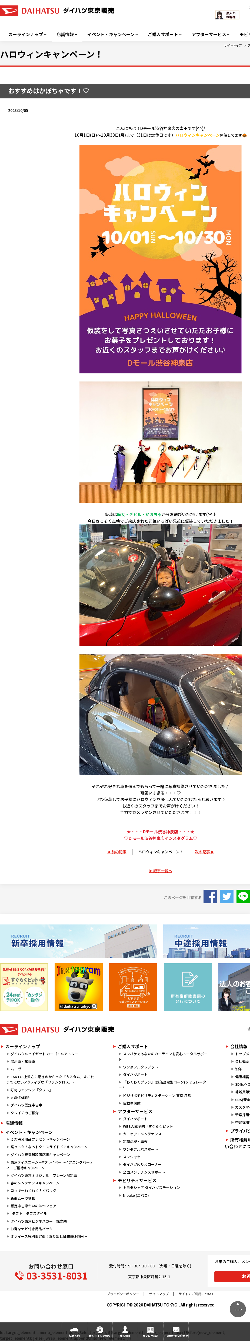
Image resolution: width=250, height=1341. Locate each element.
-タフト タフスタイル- (29, 1213)
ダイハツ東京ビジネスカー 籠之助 (39, 1221)
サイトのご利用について (196, 1293)
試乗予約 (74, 1336)
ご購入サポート (163, 34)
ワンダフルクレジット (140, 1067)
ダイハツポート (135, 1074)
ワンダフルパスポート (140, 1149)
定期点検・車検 (135, 1141)
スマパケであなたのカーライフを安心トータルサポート (162, 1056)
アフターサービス (209, 34)
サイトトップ (233, 45)
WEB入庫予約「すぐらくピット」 (149, 1126)
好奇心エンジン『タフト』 (32, 1089)
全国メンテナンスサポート (144, 1172)
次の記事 (202, 851)
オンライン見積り (100, 1336)
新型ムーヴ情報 (23, 1198)
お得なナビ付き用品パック (33, 1228)
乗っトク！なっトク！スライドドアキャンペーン (49, 1146)
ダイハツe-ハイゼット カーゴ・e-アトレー (44, 1053)
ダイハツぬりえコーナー (142, 1164)
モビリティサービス (137, 1180)
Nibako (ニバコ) (136, 1195)
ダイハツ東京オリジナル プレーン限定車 (44, 1175)
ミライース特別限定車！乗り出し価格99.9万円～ (49, 1236)
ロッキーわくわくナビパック (33, 1190)
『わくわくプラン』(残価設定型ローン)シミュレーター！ (162, 1084)
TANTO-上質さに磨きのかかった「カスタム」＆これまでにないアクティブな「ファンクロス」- (50, 1079)
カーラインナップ (25, 34)
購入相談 (125, 1336)
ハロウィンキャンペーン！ (160, 851)
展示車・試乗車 (23, 1061)
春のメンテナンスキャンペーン (35, 1182)
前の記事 (118, 851)
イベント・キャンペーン (111, 34)
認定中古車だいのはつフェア (33, 1205)
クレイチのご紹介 (25, 1112)
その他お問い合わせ (176, 1336)
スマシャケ (132, 1156)
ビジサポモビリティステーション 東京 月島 (157, 1095)
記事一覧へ (162, 870)
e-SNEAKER (20, 1097)
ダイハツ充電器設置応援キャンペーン (40, 1154)
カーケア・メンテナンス (142, 1133)
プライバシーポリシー (123, 1293)
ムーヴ (16, 1068)
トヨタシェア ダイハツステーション (151, 1187)
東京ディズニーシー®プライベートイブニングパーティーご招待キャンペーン (49, 1165)
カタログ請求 (150, 1336)
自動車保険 (132, 1103)
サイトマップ (159, 1293)
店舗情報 (65, 34)
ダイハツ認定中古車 (26, 1105)
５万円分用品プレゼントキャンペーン (40, 1139)
